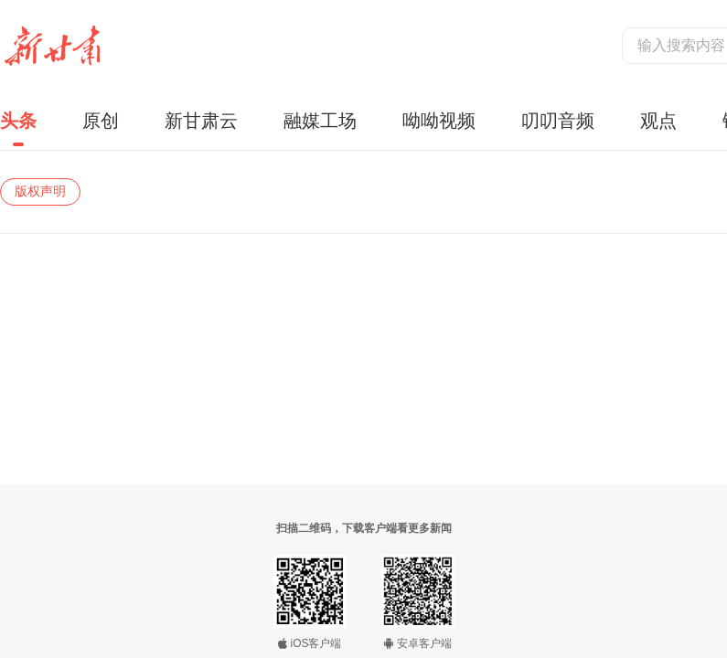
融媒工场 (320, 121)
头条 (18, 121)
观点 (658, 121)
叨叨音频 (557, 121)
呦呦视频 (439, 121)
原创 (100, 121)
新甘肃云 (201, 121)
